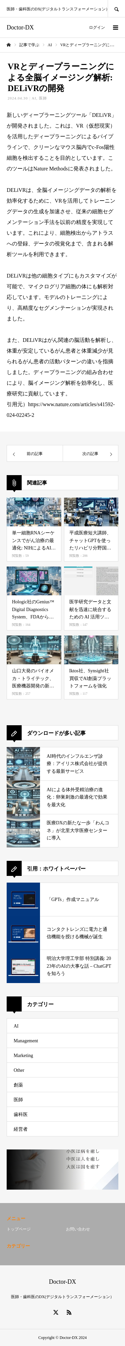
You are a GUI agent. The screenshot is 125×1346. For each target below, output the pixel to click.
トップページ (19, 1229)
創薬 (18, 1085)
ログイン (97, 27)
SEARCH (116, 8)
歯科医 (21, 1114)
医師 (43, 98)
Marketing (23, 1055)
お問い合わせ (78, 1229)
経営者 (21, 1129)
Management (26, 1040)
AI (34, 98)
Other (19, 1070)
